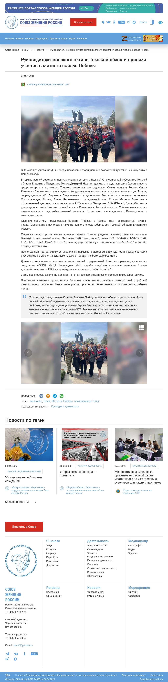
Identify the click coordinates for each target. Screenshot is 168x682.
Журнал (132, 553)
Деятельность (98, 541)
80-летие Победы (62, 401)
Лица (49, 545)
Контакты (82, 38)
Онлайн (132, 591)
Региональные (95, 595)
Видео (132, 549)
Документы (52, 565)
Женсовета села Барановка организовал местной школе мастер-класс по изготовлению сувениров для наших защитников (138, 477)
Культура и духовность (65, 406)
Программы (53, 561)
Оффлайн (134, 595)
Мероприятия (139, 588)
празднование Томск (86, 401)
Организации (53, 595)
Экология (92, 564)
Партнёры (52, 557)
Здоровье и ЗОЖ (97, 545)
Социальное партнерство (101, 568)
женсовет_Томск (40, 401)
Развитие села (95, 572)
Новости (19, 38)
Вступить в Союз (83, 22)
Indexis (159, 679)
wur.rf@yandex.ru (23, 645)
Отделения (52, 591)
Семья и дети (95, 549)
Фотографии (135, 545)
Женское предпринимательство (24, 471)
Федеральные (95, 591)
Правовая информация (134, 675)
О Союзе (9, 38)
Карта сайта (156, 675)
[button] (28, 353)
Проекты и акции (59, 38)
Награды (51, 553)
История (51, 549)
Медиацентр (42, 38)
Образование (95, 576)
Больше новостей (20, 502)
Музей (72, 38)
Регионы (29, 38)
